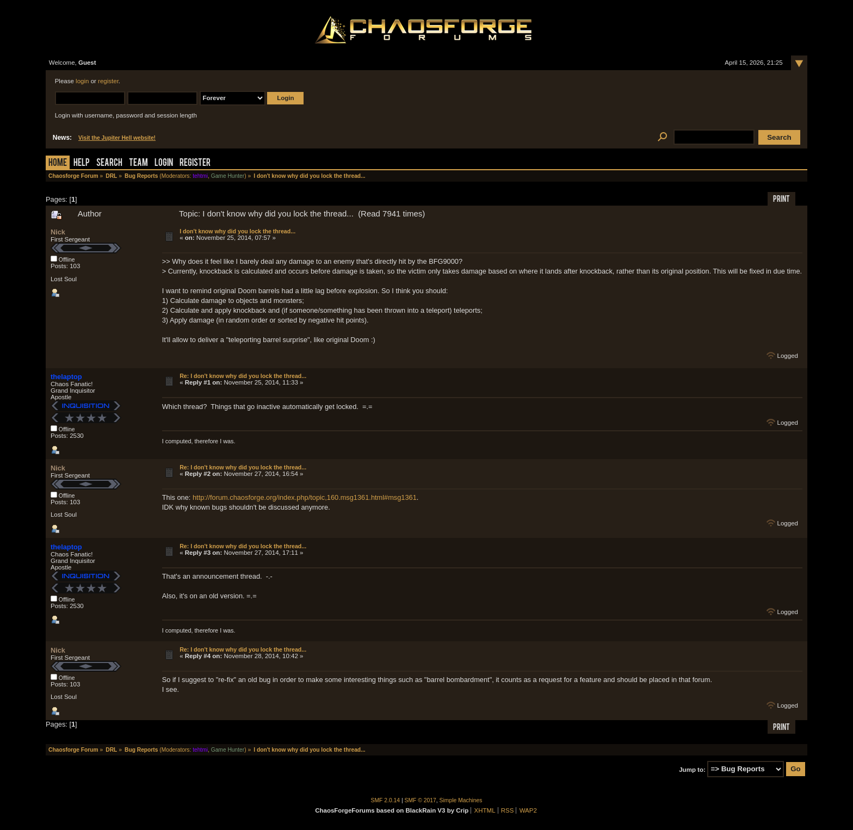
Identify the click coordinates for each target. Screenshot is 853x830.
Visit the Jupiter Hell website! (117, 138)
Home (57, 163)
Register (195, 163)
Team (138, 163)
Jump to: (692, 769)
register (108, 81)
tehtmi (200, 176)
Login (163, 163)
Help (81, 163)
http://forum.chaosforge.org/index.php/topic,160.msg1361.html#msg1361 (305, 497)
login (82, 81)
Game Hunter (227, 176)
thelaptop (66, 377)
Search (109, 163)
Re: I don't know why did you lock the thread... (243, 376)
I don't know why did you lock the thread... (237, 231)
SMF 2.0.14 (385, 800)
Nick (58, 232)
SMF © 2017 (420, 800)
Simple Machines (461, 800)
